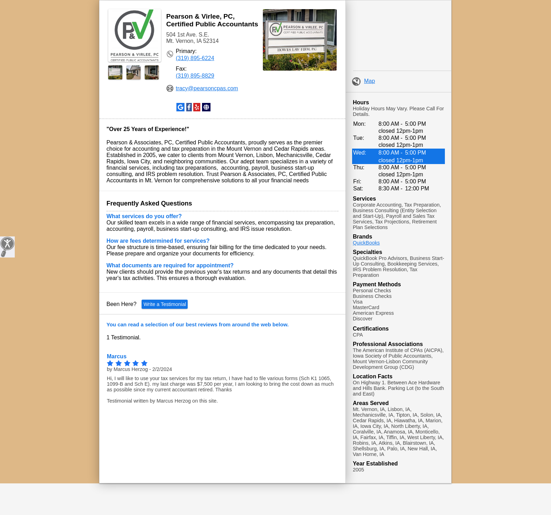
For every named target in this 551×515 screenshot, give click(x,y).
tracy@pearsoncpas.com (207, 88)
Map (363, 81)
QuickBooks (366, 243)
